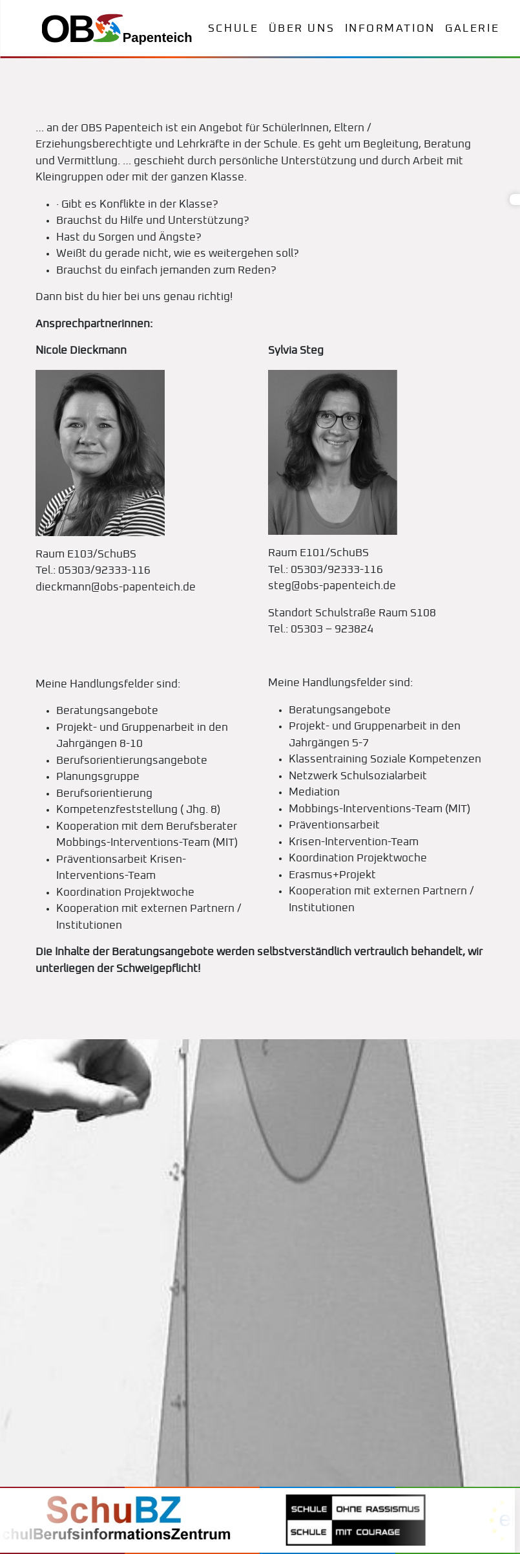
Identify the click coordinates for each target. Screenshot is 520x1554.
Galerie (472, 28)
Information (390, 28)
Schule (233, 28)
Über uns (302, 28)
